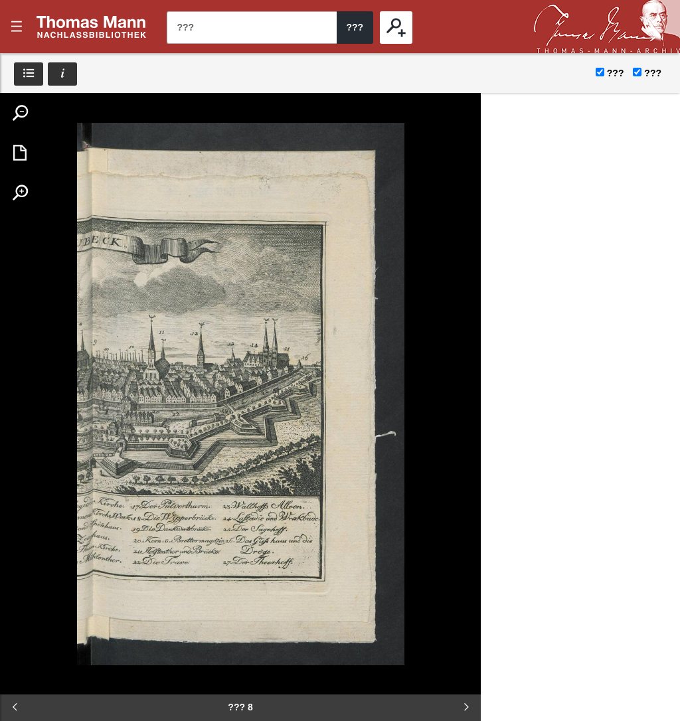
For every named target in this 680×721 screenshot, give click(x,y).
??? (91, 26)
